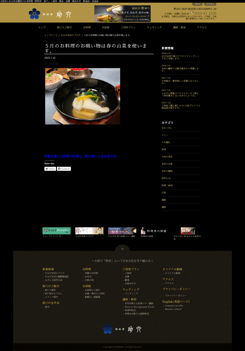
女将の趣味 (167, 171)
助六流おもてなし (53, 293)
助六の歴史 (50, 290)
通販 (164, 200)
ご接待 (128, 273)
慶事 (127, 280)
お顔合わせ (130, 283)
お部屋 (105, 27)
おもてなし (167, 128)
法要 (127, 277)
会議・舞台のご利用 (95, 293)
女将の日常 (167, 164)
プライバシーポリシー (176, 295)
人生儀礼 (166, 142)
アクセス (210, 4)
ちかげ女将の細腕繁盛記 (57, 277)
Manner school (173, 309)
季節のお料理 (91, 273)
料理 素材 (167, 185)
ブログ (197, 4)
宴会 (47, 307)
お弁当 (88, 277)
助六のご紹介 (64, 27)
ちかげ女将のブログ (70, 35)
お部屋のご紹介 (92, 290)
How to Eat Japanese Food (139, 307)
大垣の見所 (167, 157)
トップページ (51, 35)
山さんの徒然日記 (53, 280)
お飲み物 (89, 280)
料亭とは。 (167, 178)
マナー (165, 135)
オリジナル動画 (172, 273)
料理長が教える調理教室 (137, 314)
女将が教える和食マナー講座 (139, 303)
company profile (174, 306)
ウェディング (154, 27)
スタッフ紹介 (51, 297)
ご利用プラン (128, 27)
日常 (164, 193)
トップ (42, 27)
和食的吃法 (130, 310)
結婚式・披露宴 (92, 297)
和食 (164, 149)
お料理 (87, 27)
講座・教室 (179, 27)
